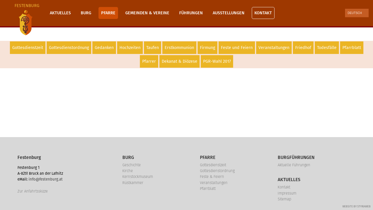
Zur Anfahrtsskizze (32, 191)
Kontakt (263, 12)
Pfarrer (149, 61)
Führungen (191, 12)
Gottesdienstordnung (69, 47)
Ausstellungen (228, 12)
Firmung (207, 47)
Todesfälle (327, 47)
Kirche (127, 171)
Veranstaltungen (273, 47)
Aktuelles (60, 12)
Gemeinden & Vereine (147, 12)
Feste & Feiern (212, 176)
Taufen (152, 47)
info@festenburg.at (46, 179)
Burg (86, 12)
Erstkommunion (179, 47)
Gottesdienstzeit (27, 47)
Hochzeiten (129, 47)
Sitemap (284, 199)
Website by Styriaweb (356, 206)
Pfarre (108, 12)
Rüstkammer (132, 183)
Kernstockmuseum (137, 176)
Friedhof (303, 47)
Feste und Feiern (237, 47)
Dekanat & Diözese (179, 61)
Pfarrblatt (351, 47)
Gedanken (104, 47)
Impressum (287, 193)
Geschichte (131, 165)
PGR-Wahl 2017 (217, 61)
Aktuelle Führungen (294, 165)
